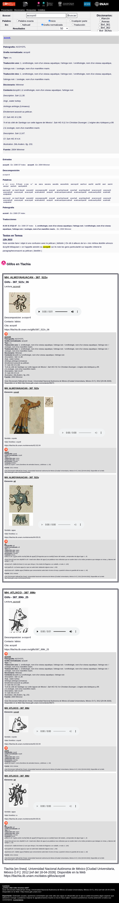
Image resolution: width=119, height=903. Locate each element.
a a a (12, 184)
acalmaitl (106, 192)
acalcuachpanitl (80, 192)
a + (7, 184)
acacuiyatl (29, 192)
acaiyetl (50, 192)
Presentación (7, 10)
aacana (48, 184)
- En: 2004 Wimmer (39, 165)
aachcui (83, 184)
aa (36, 184)
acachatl (73, 190)
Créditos (41, 10)
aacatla (55, 184)
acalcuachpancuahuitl (63, 192)
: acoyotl (16, 286)
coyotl (16, 392)
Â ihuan (19, 184)
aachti (91, 184)
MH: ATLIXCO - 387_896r (20, 592)
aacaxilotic (64, 184)
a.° (32, 184)
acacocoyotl (96, 190)
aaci (104, 184)
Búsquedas (31, 10)
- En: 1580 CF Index (14, 165)
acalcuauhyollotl (94, 192)
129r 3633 (7, 239)
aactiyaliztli (22, 186)
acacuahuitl (7, 192)
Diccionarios (19, 10)
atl (15, 481)
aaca (41, 184)
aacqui (5, 186)
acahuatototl (40, 192)
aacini (110, 184)
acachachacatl (62, 190)
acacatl (52, 190)
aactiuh (13, 186)
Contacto (5, 886)
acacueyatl (18, 192)
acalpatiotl (7, 194)
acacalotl (29, 190)
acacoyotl (107, 190)
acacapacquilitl (41, 190)
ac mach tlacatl (18, 190)
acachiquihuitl (84, 190)
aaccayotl (74, 184)
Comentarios (18, 900)
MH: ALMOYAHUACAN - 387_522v (26, 277)
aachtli (98, 184)
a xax (26, 184)
